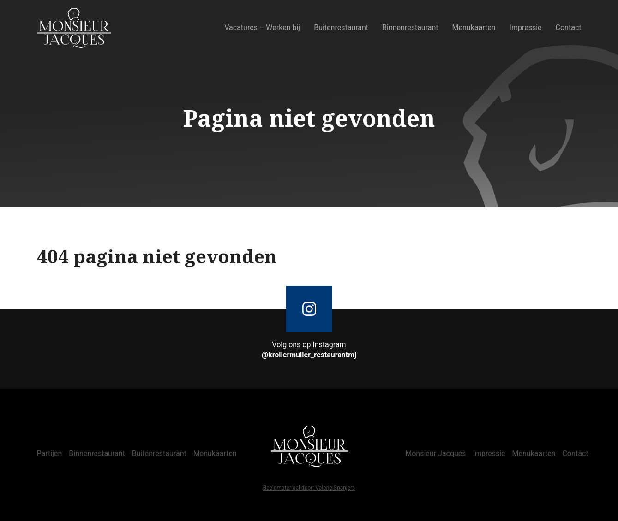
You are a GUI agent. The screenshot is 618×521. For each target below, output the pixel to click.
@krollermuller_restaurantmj (309, 354)
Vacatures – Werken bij (262, 27)
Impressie (526, 27)
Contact (569, 27)
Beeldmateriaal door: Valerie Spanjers (309, 488)
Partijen (49, 453)
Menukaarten (474, 27)
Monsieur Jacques (435, 453)
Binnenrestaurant (410, 27)
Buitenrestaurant (341, 27)
